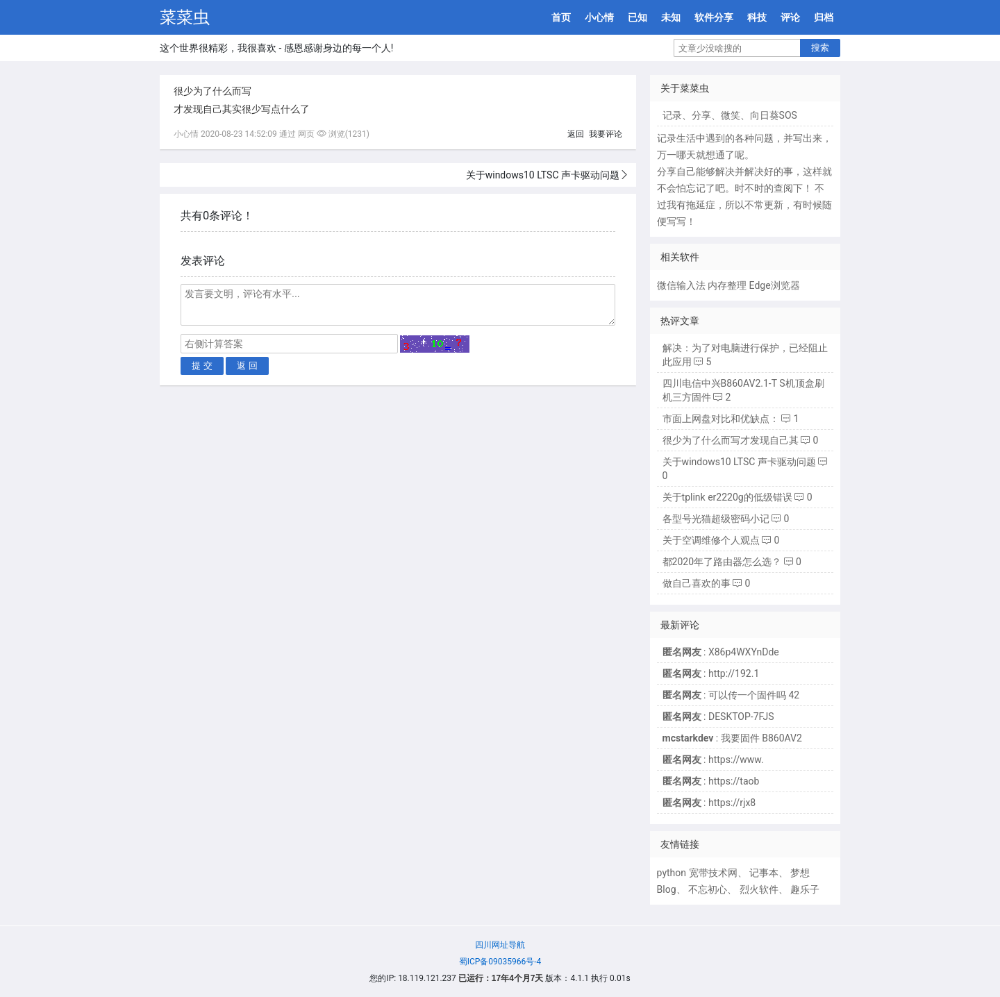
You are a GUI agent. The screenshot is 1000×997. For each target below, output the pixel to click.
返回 (575, 134)
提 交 (202, 365)
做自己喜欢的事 (696, 583)
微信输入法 (681, 285)
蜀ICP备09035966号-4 (500, 961)
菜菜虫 (185, 17)
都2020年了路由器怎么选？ (721, 561)
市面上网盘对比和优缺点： (720, 418)
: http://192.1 (711, 673)
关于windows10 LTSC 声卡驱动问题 (542, 175)
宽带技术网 (713, 872)
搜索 (820, 47)
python (671, 872)
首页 (561, 17)
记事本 (763, 872)
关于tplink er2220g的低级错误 (727, 497)
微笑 (730, 115)
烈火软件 (759, 889)
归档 (823, 17)
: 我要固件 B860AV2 (732, 738)
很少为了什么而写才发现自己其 (730, 440)
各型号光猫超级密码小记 (715, 518)
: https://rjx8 (709, 802)
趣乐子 (804, 889)
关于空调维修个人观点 (711, 540)
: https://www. (713, 759)
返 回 (247, 365)
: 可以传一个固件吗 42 (731, 695)
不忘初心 (707, 889)
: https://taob (711, 781)
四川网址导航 (500, 945)
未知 (671, 17)
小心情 (599, 17)
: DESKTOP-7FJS (718, 716)
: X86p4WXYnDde (720, 651)
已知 (637, 17)
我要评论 (605, 134)
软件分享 (713, 17)
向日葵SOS (773, 115)
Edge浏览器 (774, 285)
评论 (790, 17)
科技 (757, 17)
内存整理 (727, 285)
